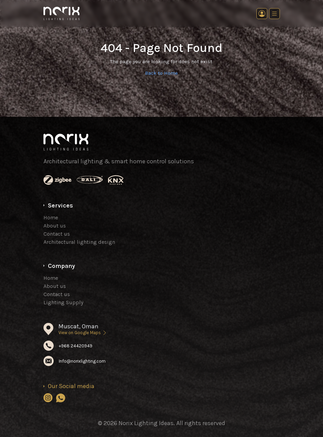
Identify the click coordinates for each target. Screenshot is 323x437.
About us (54, 225)
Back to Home (161, 73)
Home (50, 217)
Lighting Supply (63, 302)
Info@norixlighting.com (82, 361)
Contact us (56, 234)
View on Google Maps (82, 332)
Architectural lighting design (79, 242)
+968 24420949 (75, 345)
